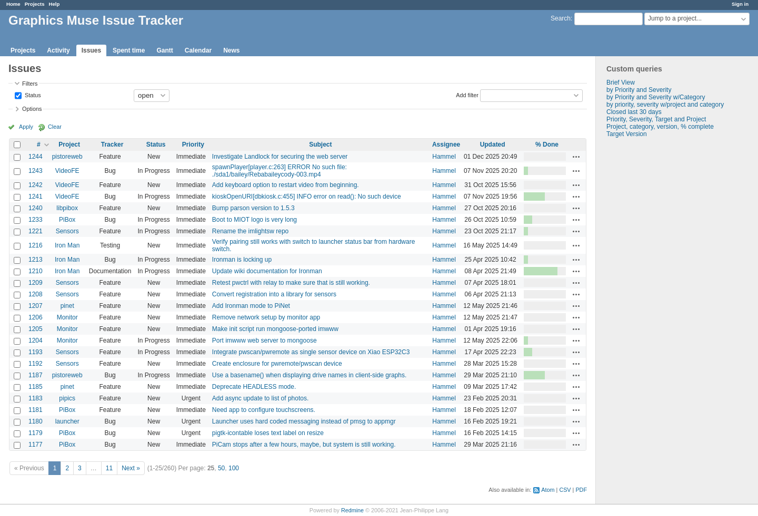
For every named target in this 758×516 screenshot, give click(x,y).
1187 (35, 375)
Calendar (198, 50)
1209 (35, 282)
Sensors (67, 231)
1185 (35, 386)
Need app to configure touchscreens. (263, 410)
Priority (193, 144)
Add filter (467, 94)
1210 (35, 271)
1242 (35, 185)
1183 (35, 398)
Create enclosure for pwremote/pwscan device (277, 363)
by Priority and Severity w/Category (655, 97)
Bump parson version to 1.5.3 (253, 208)
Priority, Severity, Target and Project (656, 119)
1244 (35, 156)
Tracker (112, 144)
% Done (546, 144)
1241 (35, 196)
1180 (35, 421)
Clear (55, 126)
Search (561, 18)
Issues (91, 50)
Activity (58, 50)
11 (109, 468)
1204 (35, 340)
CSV (565, 490)
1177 (35, 444)
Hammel (444, 156)
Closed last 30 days (634, 112)
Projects (35, 4)
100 (233, 468)
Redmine (352, 510)
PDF (581, 490)
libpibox (67, 208)
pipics (67, 398)
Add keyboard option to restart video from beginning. (285, 185)
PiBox (67, 219)
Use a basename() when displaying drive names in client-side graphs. (309, 375)
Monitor (67, 317)
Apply (26, 126)
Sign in (740, 4)
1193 (35, 352)
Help (54, 4)
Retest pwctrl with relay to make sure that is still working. (291, 282)
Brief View (620, 82)
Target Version (626, 134)
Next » (131, 468)
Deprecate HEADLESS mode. (254, 386)
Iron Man (67, 245)
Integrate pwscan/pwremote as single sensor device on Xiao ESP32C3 (311, 352)
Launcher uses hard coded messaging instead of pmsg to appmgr (304, 421)
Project (69, 144)
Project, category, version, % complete (660, 126)
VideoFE (67, 170)
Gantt (164, 50)
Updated (492, 144)
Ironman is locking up (242, 259)
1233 (35, 219)
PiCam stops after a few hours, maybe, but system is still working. (304, 444)
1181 (35, 410)
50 (221, 468)
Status (32, 94)
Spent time (129, 50)
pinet (67, 305)
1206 (35, 317)
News (231, 50)
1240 (35, 208)
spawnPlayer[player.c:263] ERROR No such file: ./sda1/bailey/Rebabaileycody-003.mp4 (279, 170)
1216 (35, 245)
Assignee (446, 144)
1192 (35, 363)
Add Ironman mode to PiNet (251, 305)
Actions (576, 156)
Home (13, 4)
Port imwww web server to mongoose (264, 340)
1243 (35, 170)
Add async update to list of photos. (260, 398)
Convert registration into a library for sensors (274, 294)
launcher (67, 421)
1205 (35, 329)
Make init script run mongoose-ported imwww (275, 329)
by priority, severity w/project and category (665, 104)
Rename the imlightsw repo (250, 231)
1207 (35, 305)
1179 (35, 433)
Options (32, 109)
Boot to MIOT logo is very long (254, 219)
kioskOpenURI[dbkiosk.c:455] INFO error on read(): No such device (306, 196)
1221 (35, 231)
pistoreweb (67, 156)
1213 (35, 259)
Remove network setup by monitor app (266, 317)
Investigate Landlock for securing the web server (279, 156)
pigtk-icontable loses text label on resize (268, 433)
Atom (547, 490)
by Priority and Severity (638, 90)
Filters (29, 83)
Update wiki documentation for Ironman (267, 271)
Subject (320, 144)
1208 (35, 294)
